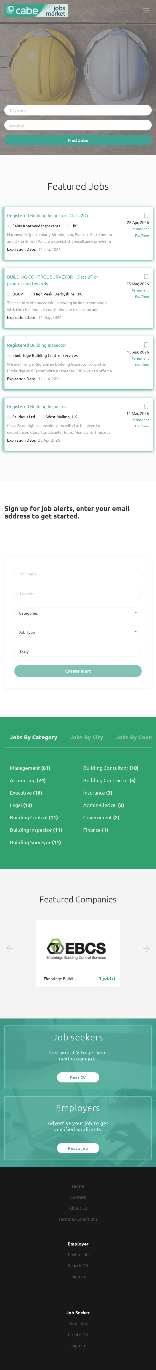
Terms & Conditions (78, 1219)
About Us (78, 1208)
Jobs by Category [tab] (33, 737)
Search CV (78, 1265)
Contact (78, 1197)
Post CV (78, 1077)
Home (78, 1186)
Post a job (78, 1148)
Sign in (78, 1276)
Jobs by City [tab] (86, 737)
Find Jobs (78, 140)
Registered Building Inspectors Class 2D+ (48, 215)
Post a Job (78, 1254)
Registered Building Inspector (36, 345)
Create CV (78, 1334)
